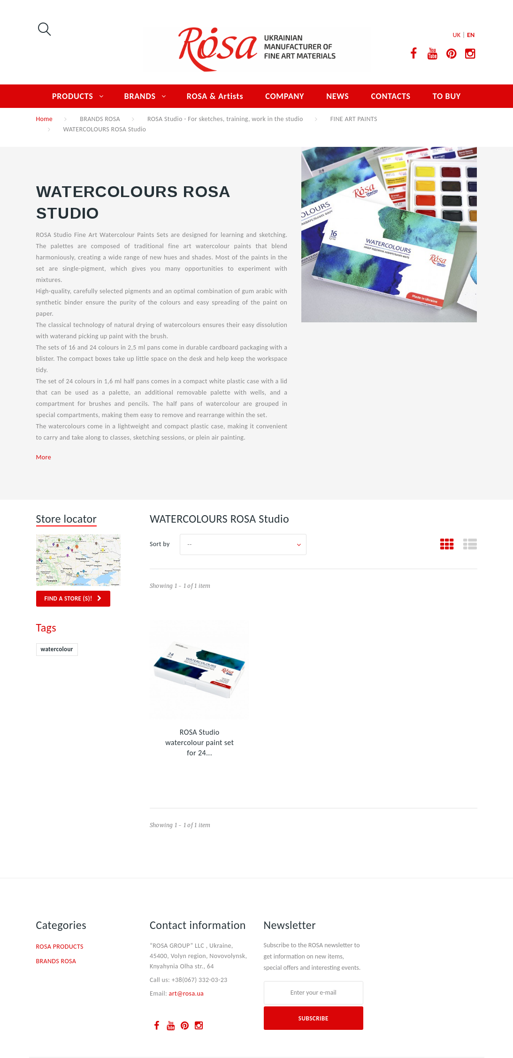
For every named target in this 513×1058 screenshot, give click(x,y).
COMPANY (284, 96)
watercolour (57, 649)
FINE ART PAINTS (353, 119)
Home (44, 119)
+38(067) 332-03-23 (200, 980)
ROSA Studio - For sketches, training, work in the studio (225, 119)
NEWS (337, 96)
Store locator (66, 518)
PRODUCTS (72, 96)
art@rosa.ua (186, 993)
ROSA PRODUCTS (60, 947)
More (43, 457)
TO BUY (447, 96)
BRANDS (140, 96)
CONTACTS (390, 96)
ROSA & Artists (215, 96)
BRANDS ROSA (100, 119)
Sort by (160, 544)
